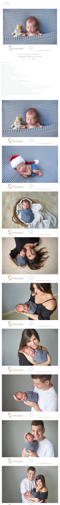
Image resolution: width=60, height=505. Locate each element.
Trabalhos (38, 3)
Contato (55, 3)
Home (22, 3)
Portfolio (32, 3)
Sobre (26, 3)
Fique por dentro (47, 3)
